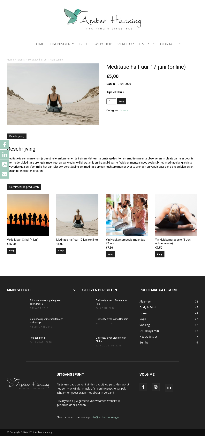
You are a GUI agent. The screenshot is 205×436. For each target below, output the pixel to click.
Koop (121, 101)
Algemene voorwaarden (91, 401)
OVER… (147, 44)
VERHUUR (125, 44)
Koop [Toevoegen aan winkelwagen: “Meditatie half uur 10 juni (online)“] (61, 250)
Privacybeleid (65, 401)
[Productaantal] (111, 101)
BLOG (84, 44)
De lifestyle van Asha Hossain (112, 319)
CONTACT (170, 44)
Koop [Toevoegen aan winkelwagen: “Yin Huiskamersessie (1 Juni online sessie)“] (160, 254)
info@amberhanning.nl (105, 417)
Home (10, 59)
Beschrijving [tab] (16, 136)
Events (21, 59)
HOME (39, 44)
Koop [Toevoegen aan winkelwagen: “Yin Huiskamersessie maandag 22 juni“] (110, 254)
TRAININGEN (62, 44)
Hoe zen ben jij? (38, 337)
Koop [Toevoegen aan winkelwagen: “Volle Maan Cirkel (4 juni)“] (11, 250)
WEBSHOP (103, 44)
